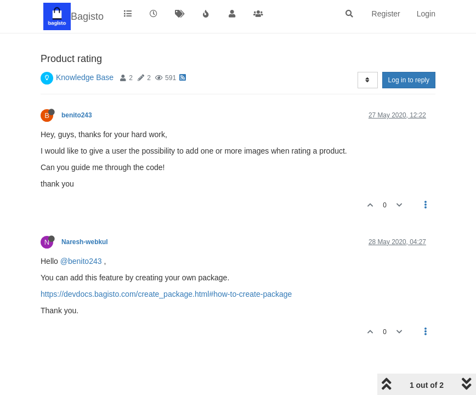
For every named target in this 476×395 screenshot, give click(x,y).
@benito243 (81, 261)
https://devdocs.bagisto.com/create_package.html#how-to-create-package (166, 294)
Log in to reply (408, 80)
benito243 (76, 115)
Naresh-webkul (84, 242)
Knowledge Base (85, 77)
